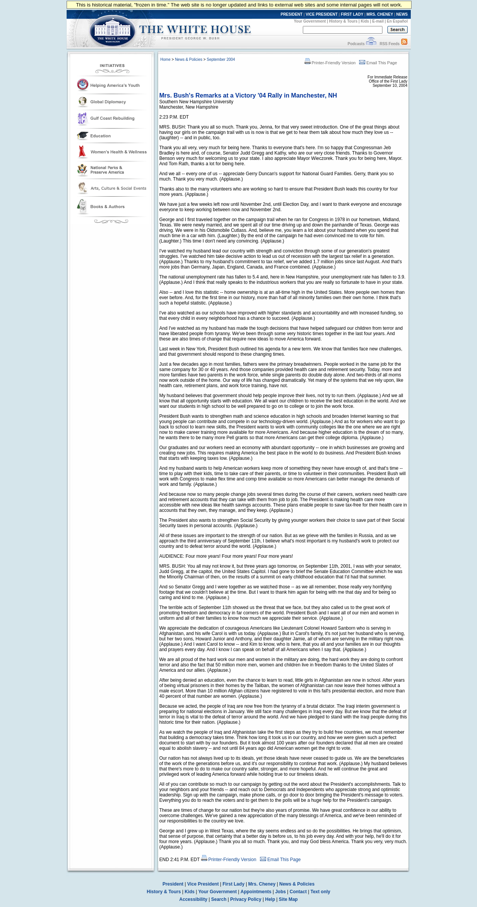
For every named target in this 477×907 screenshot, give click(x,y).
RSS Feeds (390, 44)
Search (219, 899)
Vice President (203, 884)
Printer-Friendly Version (330, 62)
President (172, 884)
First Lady (233, 884)
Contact (298, 891)
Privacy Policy (245, 899)
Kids (365, 21)
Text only (320, 891)
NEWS (402, 14)
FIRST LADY (352, 14)
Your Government (310, 21)
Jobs (280, 891)
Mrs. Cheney (261, 884)
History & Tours (343, 21)
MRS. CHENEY (379, 14)
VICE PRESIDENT (322, 14)
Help (270, 899)
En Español (397, 21)
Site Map (288, 899)
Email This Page (378, 62)
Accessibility (193, 899)
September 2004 (221, 59)
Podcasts (356, 44)
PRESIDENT (291, 14)
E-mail (378, 21)
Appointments (255, 891)
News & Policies (189, 59)
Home (165, 59)
